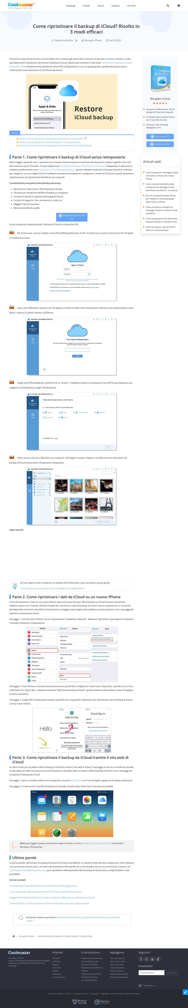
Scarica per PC (160, 136)
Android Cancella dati (89, 964)
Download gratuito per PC (71, 217)
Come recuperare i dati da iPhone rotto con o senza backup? (160, 228)
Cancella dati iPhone (89, 980)
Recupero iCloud (160, 98)
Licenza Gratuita (58, 977)
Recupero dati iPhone (89, 977)
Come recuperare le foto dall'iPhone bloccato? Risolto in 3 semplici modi (161, 220)
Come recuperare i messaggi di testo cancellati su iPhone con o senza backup (162, 175)
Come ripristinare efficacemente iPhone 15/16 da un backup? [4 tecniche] (45, 891)
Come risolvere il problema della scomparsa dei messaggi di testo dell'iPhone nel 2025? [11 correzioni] (161, 187)
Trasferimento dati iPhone (91, 974)
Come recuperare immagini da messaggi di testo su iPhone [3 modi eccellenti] (161, 210)
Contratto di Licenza (81, 993)
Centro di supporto (117, 958)
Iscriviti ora (171, 972)
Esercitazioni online (117, 961)
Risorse (55, 971)
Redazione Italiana (64, 40)
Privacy (68, 993)
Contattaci (56, 961)
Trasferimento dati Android (91, 958)
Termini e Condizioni (55, 993)
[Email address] (151, 972)
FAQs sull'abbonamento (119, 974)
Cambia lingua (148, 985)
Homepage (70, 5)
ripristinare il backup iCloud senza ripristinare (82, 166)
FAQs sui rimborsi (117, 971)
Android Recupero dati (90, 961)
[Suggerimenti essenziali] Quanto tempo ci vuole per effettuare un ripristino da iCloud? (52, 897)
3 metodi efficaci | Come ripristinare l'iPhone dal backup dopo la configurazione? (49, 903)
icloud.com (76, 780)
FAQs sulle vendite (117, 967)
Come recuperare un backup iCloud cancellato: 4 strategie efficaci (52, 588)
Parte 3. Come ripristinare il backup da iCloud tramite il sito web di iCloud (55, 145)
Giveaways (56, 974)
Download (56, 967)
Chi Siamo (56, 958)
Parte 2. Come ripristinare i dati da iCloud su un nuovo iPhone (49, 142)
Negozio (55, 964)
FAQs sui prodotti (117, 964)
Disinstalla (95, 993)
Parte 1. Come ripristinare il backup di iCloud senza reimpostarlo (51, 138)
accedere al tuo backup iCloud (96, 843)
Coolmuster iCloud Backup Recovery (56, 169)
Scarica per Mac (160, 144)
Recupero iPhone (93, 40)
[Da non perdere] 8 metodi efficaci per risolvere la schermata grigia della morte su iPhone (161, 198)
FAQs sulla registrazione (119, 977)
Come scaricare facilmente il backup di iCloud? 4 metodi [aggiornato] (43, 885)
